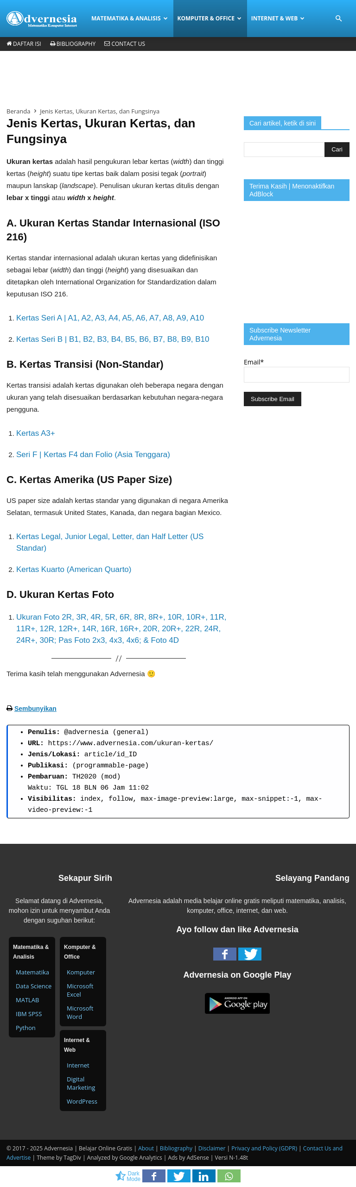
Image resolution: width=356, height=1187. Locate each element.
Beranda (18, 111)
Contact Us (124, 44)
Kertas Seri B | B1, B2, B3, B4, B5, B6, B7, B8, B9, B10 (112, 339)
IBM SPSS (29, 1014)
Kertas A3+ (35, 433)
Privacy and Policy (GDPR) (264, 1148)
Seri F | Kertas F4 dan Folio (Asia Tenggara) (93, 454)
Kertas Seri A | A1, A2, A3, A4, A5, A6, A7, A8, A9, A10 (110, 318)
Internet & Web (278, 18)
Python (26, 1028)
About (146, 1148)
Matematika (32, 972)
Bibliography (72, 44)
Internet (78, 1065)
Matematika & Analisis (129, 18)
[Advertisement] (178, 78)
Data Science (33, 986)
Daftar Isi (23, 44)
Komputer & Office (210, 18)
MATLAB (27, 1000)
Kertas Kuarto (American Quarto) (73, 569)
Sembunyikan (35, 708)
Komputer (81, 972)
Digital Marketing (81, 1083)
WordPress (82, 1101)
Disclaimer (212, 1148)
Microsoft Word (80, 1012)
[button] (338, 18)
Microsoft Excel (80, 990)
